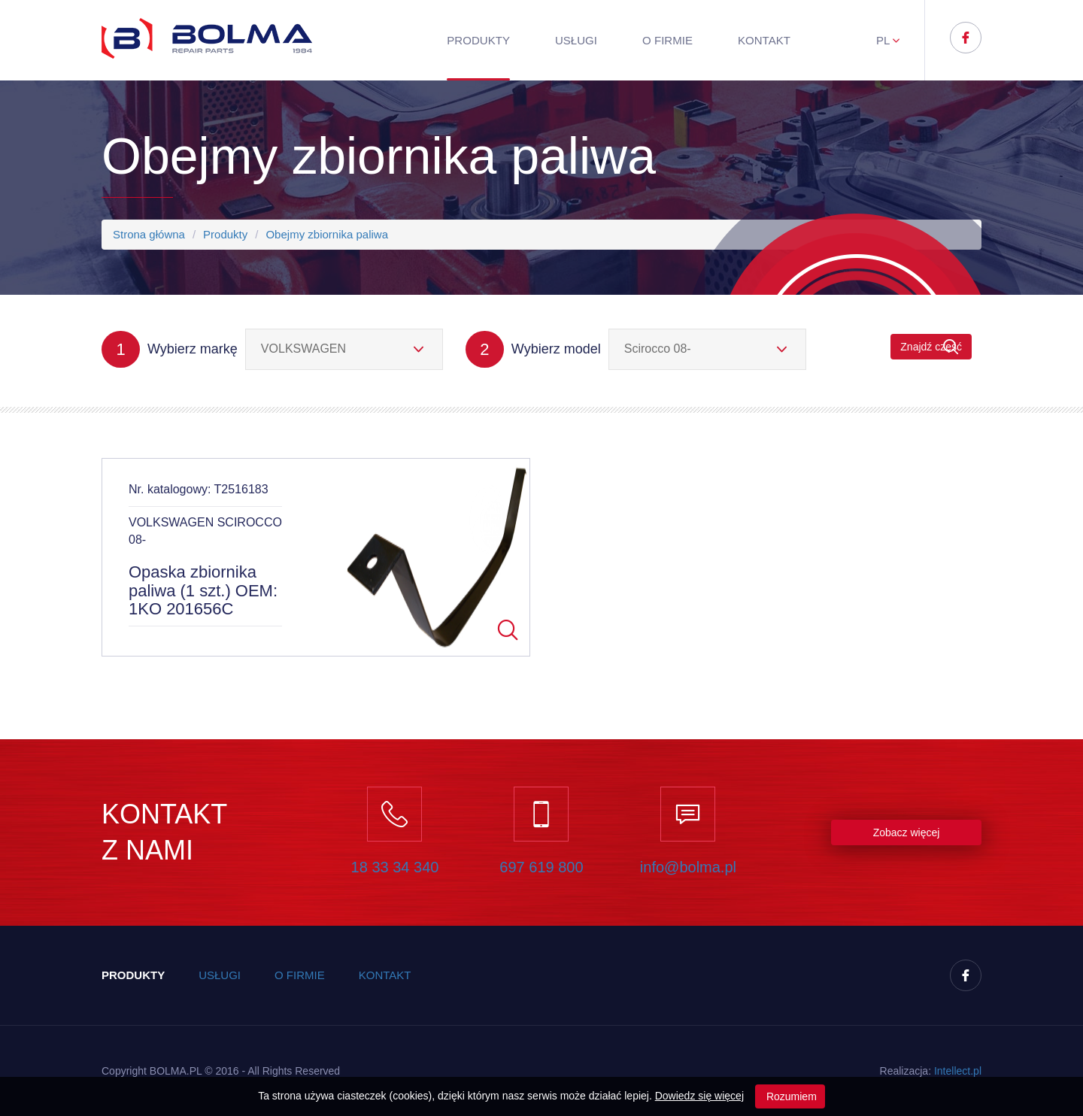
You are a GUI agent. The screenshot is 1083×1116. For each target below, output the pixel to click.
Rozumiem (790, 1096)
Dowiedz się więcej (699, 1096)
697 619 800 (541, 867)
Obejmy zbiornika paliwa (326, 234)
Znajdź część (931, 347)
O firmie (667, 40)
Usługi (576, 40)
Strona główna (149, 234)
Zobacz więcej (906, 832)
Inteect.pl (957, 1071)
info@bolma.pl (688, 867)
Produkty (478, 40)
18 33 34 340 (395, 867)
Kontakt (764, 40)
